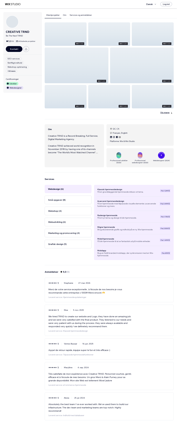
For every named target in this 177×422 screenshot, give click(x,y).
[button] (66, 34)
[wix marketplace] (12, 4)
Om (64, 15)
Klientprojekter (53, 15)
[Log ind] (166, 4)
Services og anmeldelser (81, 15)
